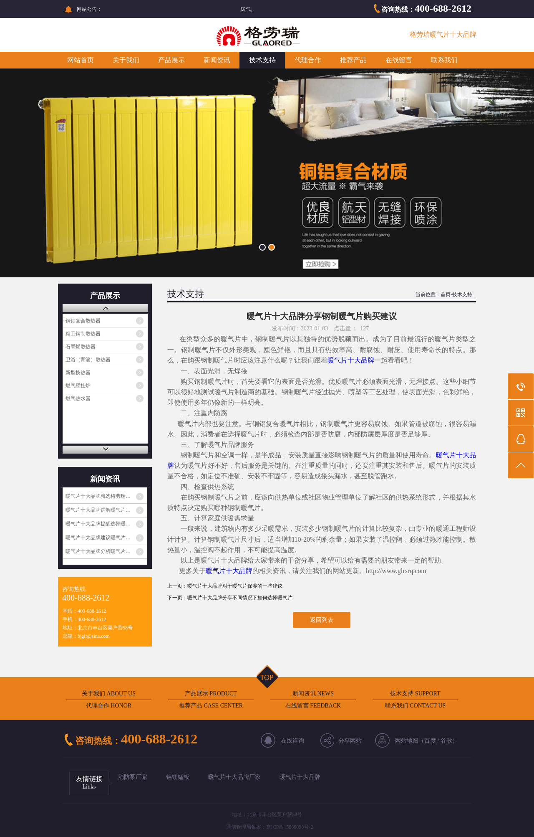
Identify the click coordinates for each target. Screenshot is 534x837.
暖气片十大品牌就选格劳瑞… (98, 496)
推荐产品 (353, 59)
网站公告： (89, 9)
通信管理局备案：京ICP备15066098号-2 (269, 827)
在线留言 (398, 59)
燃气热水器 (78, 398)
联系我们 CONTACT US (415, 706)
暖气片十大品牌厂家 (234, 777)
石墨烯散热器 (80, 347)
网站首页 (80, 59)
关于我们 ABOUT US (109, 693)
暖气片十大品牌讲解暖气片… (98, 510)
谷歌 (446, 741)
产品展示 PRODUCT (211, 693)
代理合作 (308, 59)
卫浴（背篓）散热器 (88, 360)
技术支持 (262, 59)
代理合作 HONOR (108, 706)
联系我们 (444, 59)
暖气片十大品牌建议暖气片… (98, 537)
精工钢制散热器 (83, 334)
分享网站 (350, 741)
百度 (430, 741)
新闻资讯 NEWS (313, 693)
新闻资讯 (217, 59)
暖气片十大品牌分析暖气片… (98, 551)
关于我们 (126, 59)
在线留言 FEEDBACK (313, 706)
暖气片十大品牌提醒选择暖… (98, 524)
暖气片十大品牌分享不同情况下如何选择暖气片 (239, 598)
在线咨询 (292, 741)
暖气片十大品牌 (350, 360)
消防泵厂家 (132, 777)
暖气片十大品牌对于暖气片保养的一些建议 (234, 586)
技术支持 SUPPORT (415, 693)
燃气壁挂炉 (78, 385)
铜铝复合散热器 (83, 321)
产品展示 (171, 59)
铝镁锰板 (177, 777)
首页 (446, 294)
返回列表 (321, 620)
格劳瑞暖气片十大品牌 (443, 34)
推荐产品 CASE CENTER (211, 706)
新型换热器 (78, 372)
